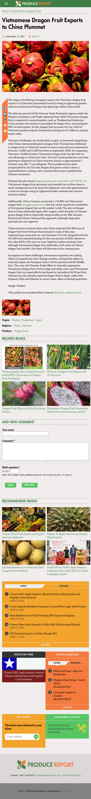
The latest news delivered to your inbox (23, 727)
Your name (8, 430)
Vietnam (27, 325)
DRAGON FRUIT (62, 699)
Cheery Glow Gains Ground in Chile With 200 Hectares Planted (45, 624)
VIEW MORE (45, 645)
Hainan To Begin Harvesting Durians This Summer (67, 535)
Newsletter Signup (72, 775)
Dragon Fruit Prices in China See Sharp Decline (24, 410)
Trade (38, 320)
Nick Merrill (66, 791)
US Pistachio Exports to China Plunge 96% (33, 633)
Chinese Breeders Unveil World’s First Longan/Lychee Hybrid (23, 569)
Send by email (5, 130)
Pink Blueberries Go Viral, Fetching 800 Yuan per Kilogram (42, 615)
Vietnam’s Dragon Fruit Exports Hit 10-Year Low (66, 373)
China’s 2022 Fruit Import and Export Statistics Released (23, 535)
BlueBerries (59, 674)
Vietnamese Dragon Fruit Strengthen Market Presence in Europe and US (67, 410)
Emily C (35, 36)
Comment (8, 441)
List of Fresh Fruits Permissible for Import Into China (60, 729)
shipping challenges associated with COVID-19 (60, 181)
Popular (63, 586)
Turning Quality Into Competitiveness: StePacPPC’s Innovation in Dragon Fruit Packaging (23, 375)
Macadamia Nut (62, 686)
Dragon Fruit (21, 331)
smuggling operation (33, 204)
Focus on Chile (23, 654)
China (17, 325)
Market (16, 320)
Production (27, 320)
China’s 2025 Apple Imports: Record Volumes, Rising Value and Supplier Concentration (45, 595)
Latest (23, 586)
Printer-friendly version (5, 125)
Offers (57, 663)
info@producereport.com (49, 775)
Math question (11, 467)
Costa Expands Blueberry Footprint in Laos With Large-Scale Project (48, 606)
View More (67, 707)
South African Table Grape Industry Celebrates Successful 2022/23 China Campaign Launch (67, 571)
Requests (75, 663)
